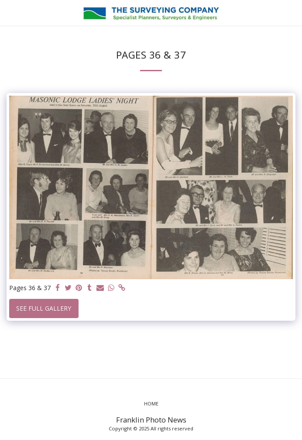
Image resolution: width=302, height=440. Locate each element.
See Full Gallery (43, 308)
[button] (9, 12)
